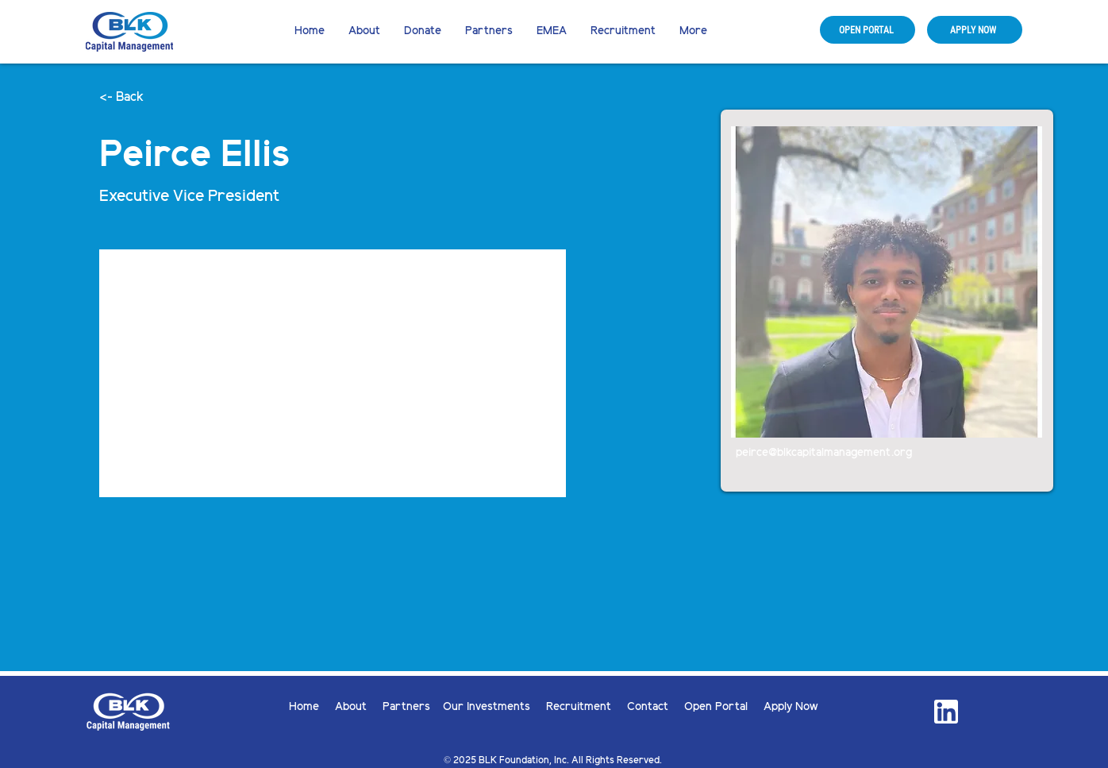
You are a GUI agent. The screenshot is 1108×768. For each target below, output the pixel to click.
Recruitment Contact (615, 707)
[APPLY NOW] (974, 30)
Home (312, 707)
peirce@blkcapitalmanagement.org (824, 453)
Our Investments (494, 707)
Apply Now (791, 707)
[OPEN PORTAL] (867, 30)
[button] (422, 32)
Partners (406, 707)
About (359, 707)
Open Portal (724, 707)
